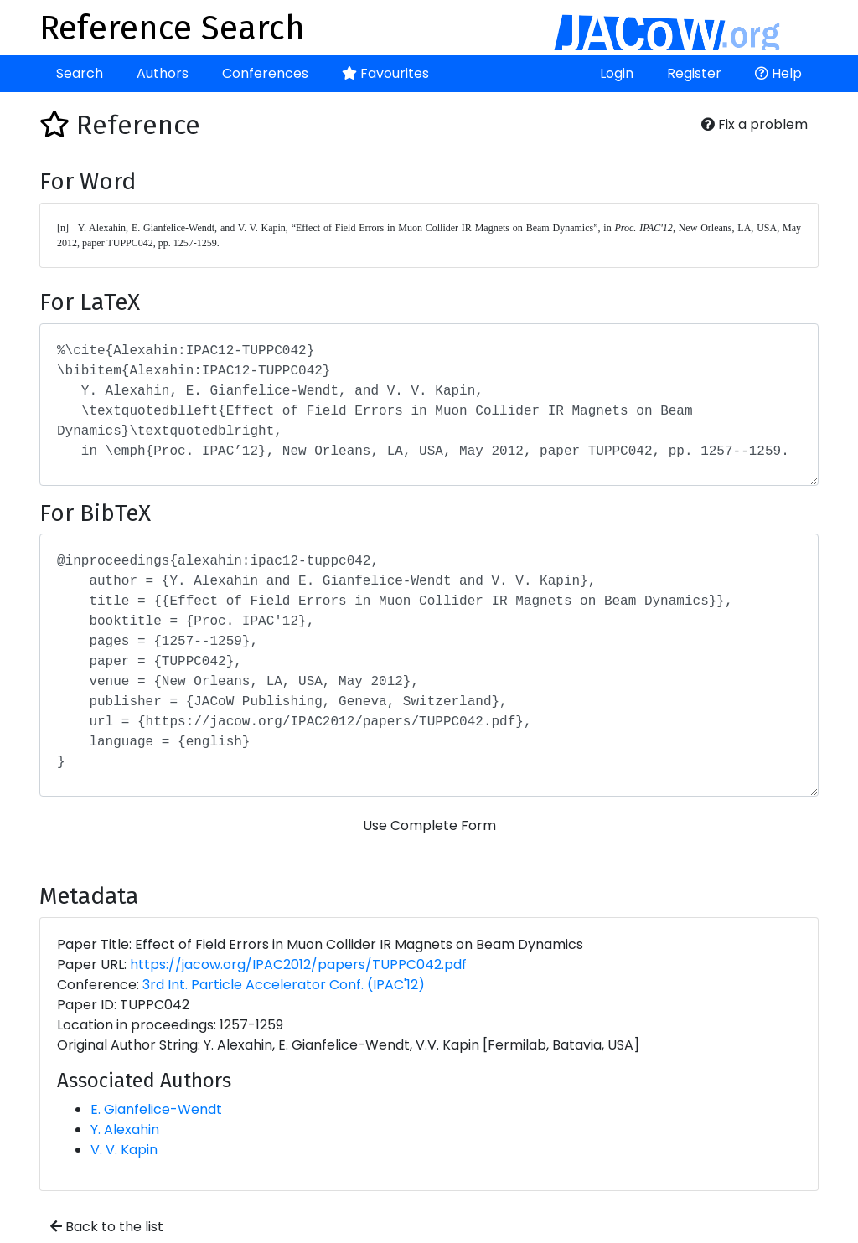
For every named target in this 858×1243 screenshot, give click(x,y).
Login (616, 73)
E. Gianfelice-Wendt (156, 1109)
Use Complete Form (429, 825)
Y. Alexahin (124, 1129)
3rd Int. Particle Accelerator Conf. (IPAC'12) (283, 984)
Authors (163, 73)
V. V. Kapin (124, 1149)
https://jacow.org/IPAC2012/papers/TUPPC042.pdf (298, 964)
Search (79, 73)
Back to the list (106, 1226)
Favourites (385, 73)
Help (778, 73)
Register (694, 73)
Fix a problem (754, 124)
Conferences (265, 73)
